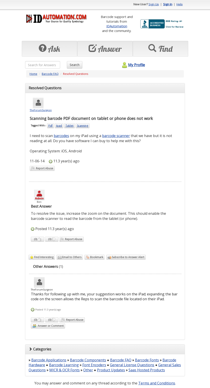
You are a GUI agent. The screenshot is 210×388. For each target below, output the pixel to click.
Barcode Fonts (147, 360)
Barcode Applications (48, 360)
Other (88, 370)
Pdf (50, 125)
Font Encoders (94, 364)
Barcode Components (88, 360)
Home (33, 74)
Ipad (59, 125)
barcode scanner (116, 135)
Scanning (82, 125)
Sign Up (154, 4)
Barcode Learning (64, 364)
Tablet (69, 125)
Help (179, 4)
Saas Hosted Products (147, 370)
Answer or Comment (48, 326)
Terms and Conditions (156, 383)
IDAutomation (116, 26)
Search (74, 65)
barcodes (61, 135)
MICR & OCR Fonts (64, 370)
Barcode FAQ (50, 74)
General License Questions (132, 364)
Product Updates (111, 370)
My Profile (133, 64)
